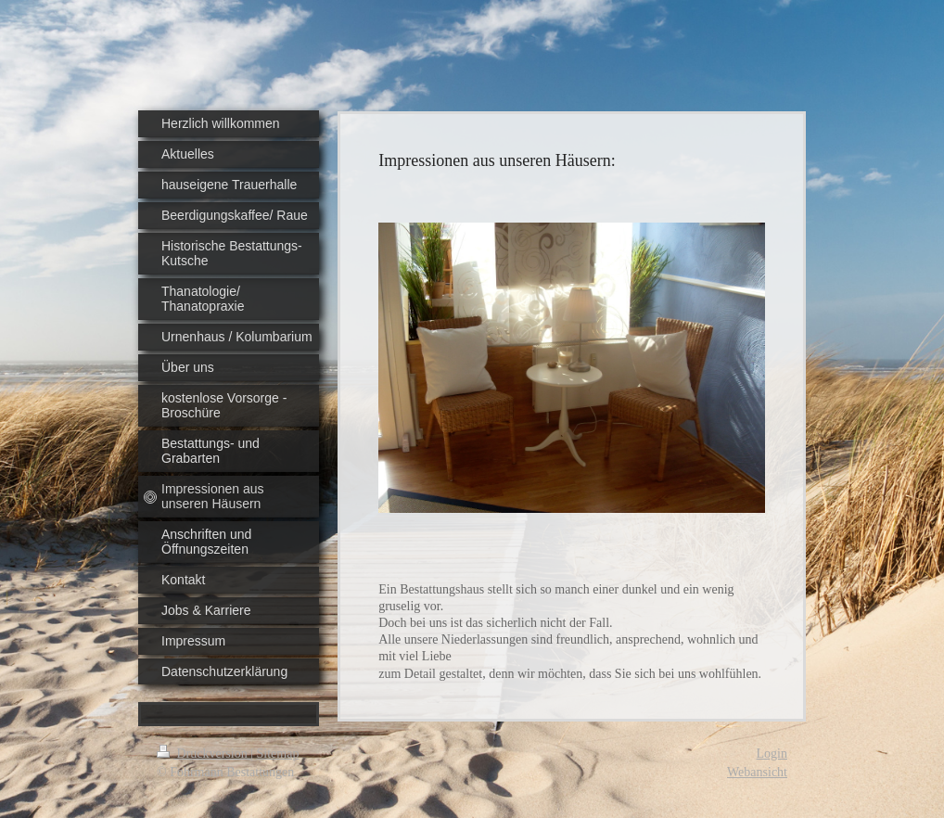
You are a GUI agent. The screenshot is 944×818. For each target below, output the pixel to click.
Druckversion (203, 753)
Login (772, 753)
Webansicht (757, 772)
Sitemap (278, 753)
